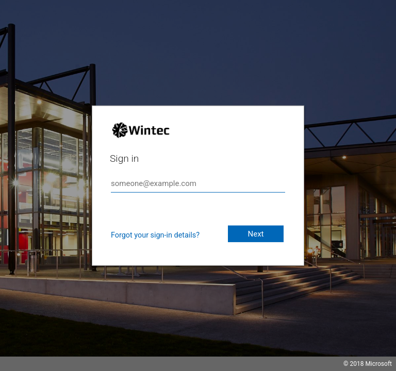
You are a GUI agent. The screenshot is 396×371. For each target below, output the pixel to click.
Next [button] (255, 234)
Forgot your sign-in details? (155, 235)
